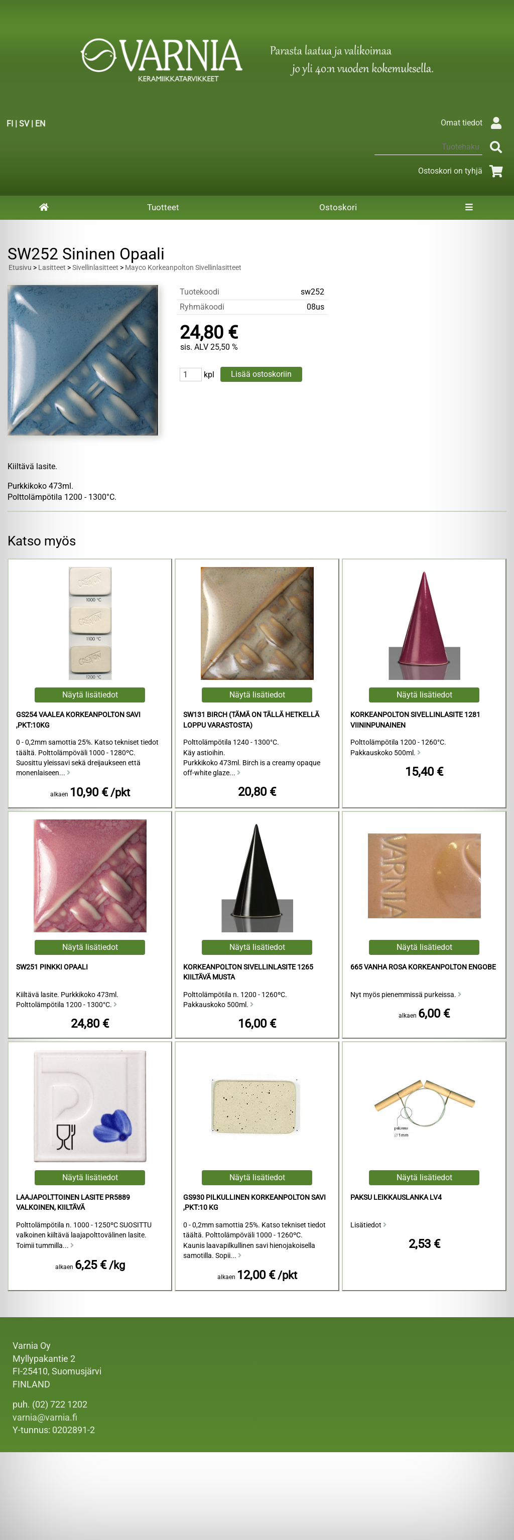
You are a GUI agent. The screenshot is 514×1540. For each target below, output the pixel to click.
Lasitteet (52, 267)
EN (40, 123)
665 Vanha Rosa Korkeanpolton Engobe (423, 967)
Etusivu (20, 267)
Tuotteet (163, 207)
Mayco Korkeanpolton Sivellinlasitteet (183, 267)
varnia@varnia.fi (45, 1418)
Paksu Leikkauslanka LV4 (396, 1197)
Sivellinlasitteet (95, 267)
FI (10, 123)
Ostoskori (338, 207)
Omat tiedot (473, 122)
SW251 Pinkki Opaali (52, 967)
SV (24, 123)
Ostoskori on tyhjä (462, 171)
